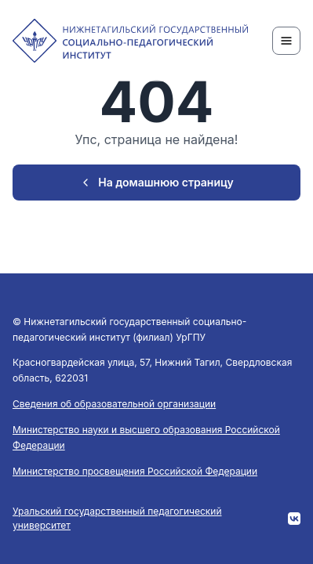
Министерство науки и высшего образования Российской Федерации (146, 437)
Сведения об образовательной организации (114, 404)
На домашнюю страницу (156, 182)
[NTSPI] (130, 41)
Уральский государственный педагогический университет (117, 518)
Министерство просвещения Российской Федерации (135, 471)
